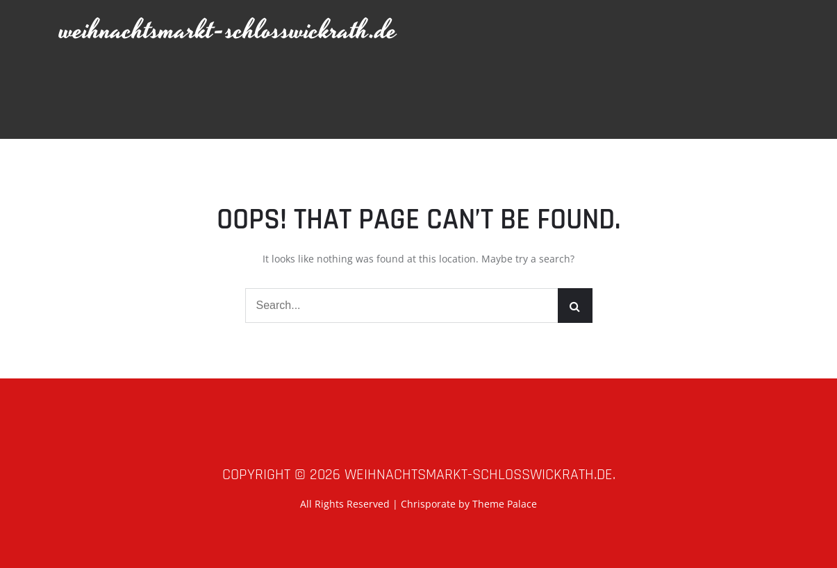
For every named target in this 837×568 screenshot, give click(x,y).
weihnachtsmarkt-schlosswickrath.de (228, 30)
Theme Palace (504, 503)
